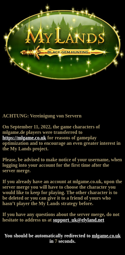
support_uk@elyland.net (78, 219)
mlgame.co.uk (106, 235)
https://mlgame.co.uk (24, 137)
